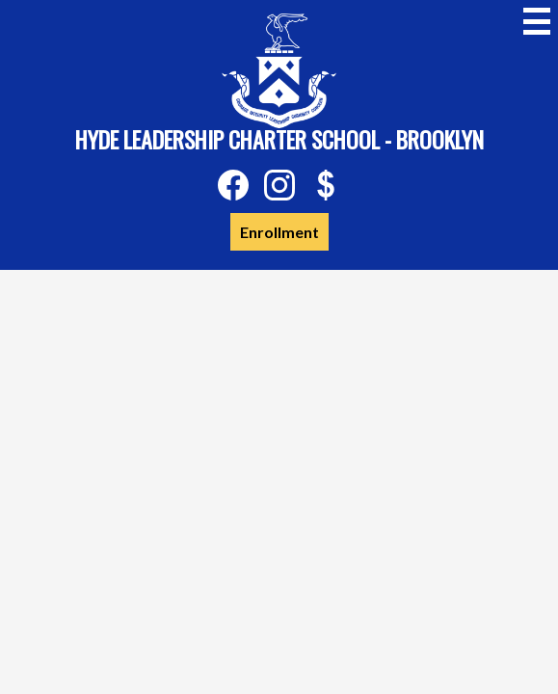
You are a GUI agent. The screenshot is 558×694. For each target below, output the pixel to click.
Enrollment (279, 232)
